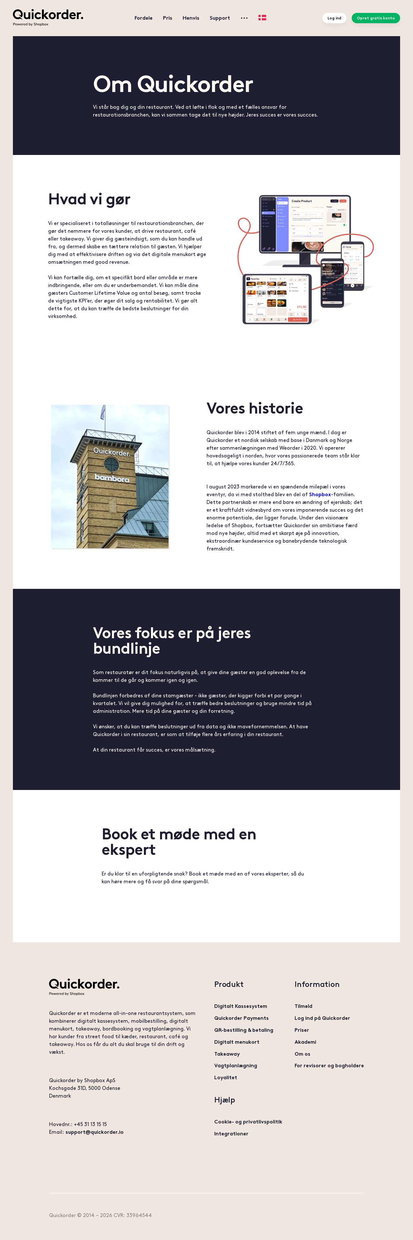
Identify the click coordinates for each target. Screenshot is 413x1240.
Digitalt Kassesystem (240, 1006)
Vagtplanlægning (235, 1065)
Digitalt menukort (236, 1042)
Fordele (144, 18)
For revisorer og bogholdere (329, 1065)
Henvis (191, 18)
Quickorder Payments (241, 1018)
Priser (302, 1030)
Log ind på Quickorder (322, 1018)
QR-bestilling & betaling (243, 1030)
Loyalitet (225, 1077)
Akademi (305, 1042)
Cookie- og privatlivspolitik (248, 1122)
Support (220, 18)
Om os (302, 1054)
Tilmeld (303, 1006)
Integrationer (231, 1134)
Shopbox (320, 494)
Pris (167, 18)
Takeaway (227, 1054)
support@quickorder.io (94, 1132)
